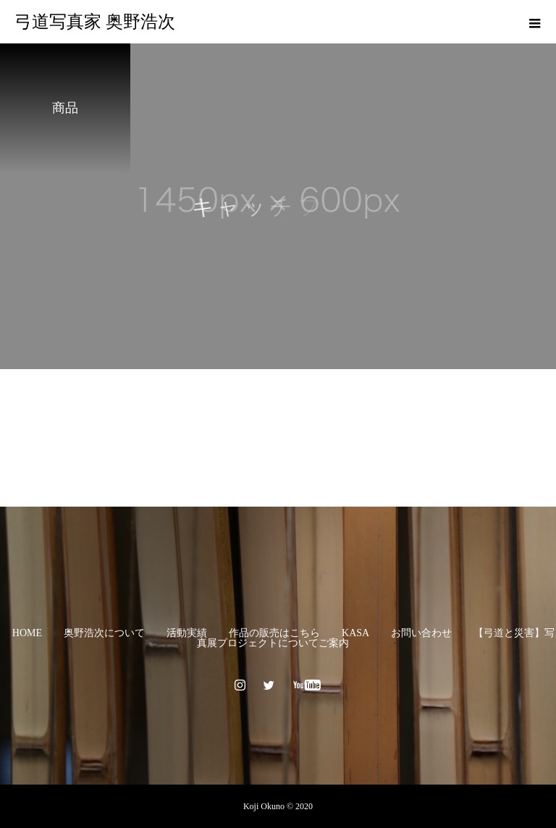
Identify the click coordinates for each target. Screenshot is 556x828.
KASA (355, 633)
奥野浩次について (104, 633)
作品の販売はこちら (274, 633)
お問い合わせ (421, 633)
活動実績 (187, 633)
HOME (27, 633)
